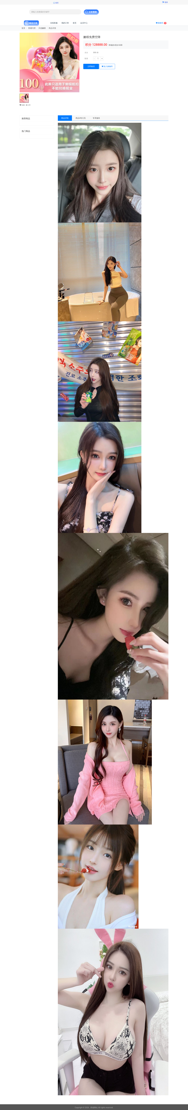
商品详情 (65, 118)
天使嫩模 (42, 28)
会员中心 (84, 23)
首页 (74, 23)
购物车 (161, 23)
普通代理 (32, 28)
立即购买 (91, 66)
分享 (28, 105)
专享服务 (96, 118)
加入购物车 (107, 66)
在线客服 (54, 23)
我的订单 (65, 23)
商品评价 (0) (81, 118)
